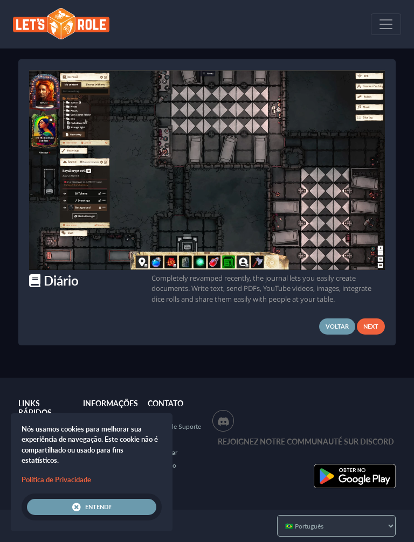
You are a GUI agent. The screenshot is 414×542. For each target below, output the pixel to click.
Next (370, 326)
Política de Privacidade (56, 479)
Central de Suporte (174, 426)
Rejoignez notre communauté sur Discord (306, 441)
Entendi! (92, 507)
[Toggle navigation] (386, 24)
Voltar (337, 326)
